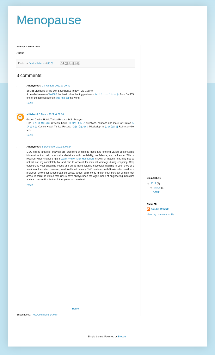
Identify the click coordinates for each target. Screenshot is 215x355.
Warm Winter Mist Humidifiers (77, 158)
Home (75, 308)
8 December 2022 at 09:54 (56, 146)
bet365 (53, 94)
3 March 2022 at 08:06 (51, 114)
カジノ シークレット (106, 94)
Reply (29, 103)
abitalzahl (32, 114)
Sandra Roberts (160, 209)
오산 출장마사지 (41, 123)
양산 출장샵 (111, 126)
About (156, 192)
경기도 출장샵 (77, 123)
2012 (154, 183)
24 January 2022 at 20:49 (56, 85)
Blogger (122, 336)
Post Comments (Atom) (44, 314)
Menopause (49, 20)
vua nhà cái (62, 97)
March (157, 187)
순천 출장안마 (80, 126)
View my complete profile (160, 214)
